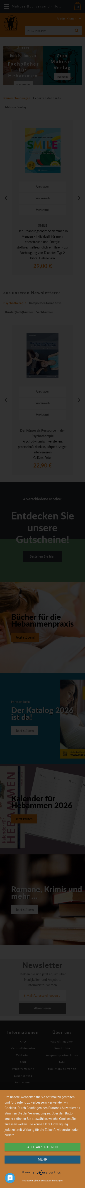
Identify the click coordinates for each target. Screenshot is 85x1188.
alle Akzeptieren (42, 1147)
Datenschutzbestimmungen (49, 1180)
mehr (42, 1159)
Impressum (27, 1180)
